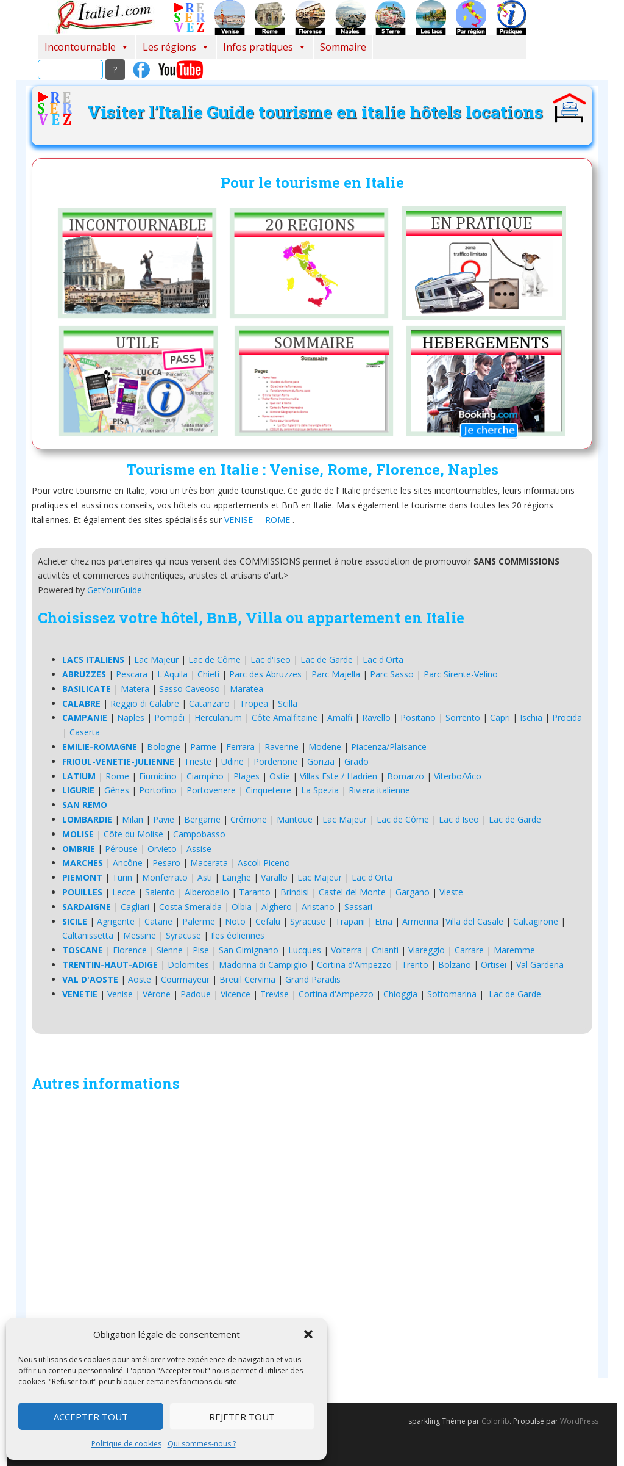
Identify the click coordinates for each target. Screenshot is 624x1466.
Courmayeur (185, 979)
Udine (232, 761)
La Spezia (320, 790)
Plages (246, 776)
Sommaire (343, 47)
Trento (415, 964)
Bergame (202, 819)
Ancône (128, 862)
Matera (135, 689)
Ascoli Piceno (264, 862)
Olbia (242, 906)
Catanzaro (209, 703)
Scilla (287, 703)
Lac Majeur (156, 659)
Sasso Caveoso (189, 689)
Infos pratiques (265, 47)
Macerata (209, 862)
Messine (139, 935)
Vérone (157, 994)
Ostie (279, 776)
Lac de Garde (326, 659)
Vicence (235, 994)
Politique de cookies (126, 1444)
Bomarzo (405, 776)
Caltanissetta (87, 935)
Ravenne (281, 747)
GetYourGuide (114, 590)
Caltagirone (535, 921)
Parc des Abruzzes (265, 674)
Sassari (358, 906)
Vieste (451, 892)
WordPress (579, 1421)
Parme (203, 747)
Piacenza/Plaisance (389, 747)
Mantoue (295, 819)
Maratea (246, 689)
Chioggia (400, 994)
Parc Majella (335, 674)
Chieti (208, 674)
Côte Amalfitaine (284, 717)
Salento (160, 892)
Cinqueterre (268, 790)
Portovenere (211, 790)
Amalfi (339, 717)
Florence (130, 950)
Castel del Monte (352, 892)
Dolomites (188, 964)
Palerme (198, 921)
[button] (308, 1334)
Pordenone (275, 761)
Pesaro (166, 862)
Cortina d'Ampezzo (354, 964)
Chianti (385, 950)
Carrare (469, 950)
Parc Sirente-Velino (461, 674)
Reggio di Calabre (144, 703)
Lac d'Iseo (270, 659)
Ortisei (493, 964)
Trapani (350, 921)
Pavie (163, 819)
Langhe (236, 877)
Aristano (318, 906)
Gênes (116, 790)
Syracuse (307, 921)
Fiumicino (158, 776)
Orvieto (162, 848)
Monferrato (165, 877)
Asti (204, 877)
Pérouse (121, 848)
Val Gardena (540, 964)
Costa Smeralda (190, 906)
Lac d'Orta (383, 659)
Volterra (346, 950)
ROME (277, 519)
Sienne (170, 950)
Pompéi (169, 717)
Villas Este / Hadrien (338, 776)
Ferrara (240, 747)
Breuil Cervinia (247, 979)
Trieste (197, 761)
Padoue (195, 994)
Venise (120, 994)
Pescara (131, 674)
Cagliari (135, 906)
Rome (117, 776)
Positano (418, 717)
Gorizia (321, 761)
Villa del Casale (474, 921)
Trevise (274, 994)
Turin (122, 877)
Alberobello (207, 892)
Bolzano (454, 964)
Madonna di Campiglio (263, 964)
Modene (324, 747)
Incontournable (86, 47)
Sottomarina (452, 994)
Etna (383, 921)
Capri (500, 717)
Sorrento (462, 717)
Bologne (163, 747)
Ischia (531, 717)
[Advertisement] (312, 1237)
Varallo (274, 877)
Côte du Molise (133, 834)
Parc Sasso (392, 674)
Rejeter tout (242, 1416)
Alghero (276, 906)
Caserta (84, 732)
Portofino (158, 790)
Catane (158, 921)
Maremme (514, 950)
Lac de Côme (214, 659)
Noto (235, 921)
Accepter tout (91, 1416)
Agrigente (116, 921)
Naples (130, 717)
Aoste (139, 979)
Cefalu (267, 921)
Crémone (248, 819)
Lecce (123, 892)
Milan (132, 819)
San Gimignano (248, 950)
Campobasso (199, 834)
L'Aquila (172, 674)
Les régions (176, 47)
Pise (201, 950)
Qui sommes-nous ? (202, 1444)
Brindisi (294, 892)
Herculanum (218, 717)
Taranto (255, 892)
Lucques (304, 950)
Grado (356, 761)
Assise (198, 848)
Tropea (253, 703)
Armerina (420, 921)
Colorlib (495, 1421)
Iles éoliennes (237, 935)
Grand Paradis (313, 979)
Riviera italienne (379, 790)
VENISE (238, 519)
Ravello (376, 717)
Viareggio (426, 950)
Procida (567, 717)
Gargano (412, 892)
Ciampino (205, 776)
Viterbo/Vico (457, 776)
